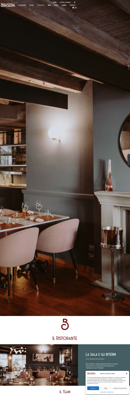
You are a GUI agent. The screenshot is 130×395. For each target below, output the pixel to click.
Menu (93, 6)
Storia (76, 6)
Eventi (100, 6)
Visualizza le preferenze (120, 388)
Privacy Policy (110, 392)
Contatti (117, 6)
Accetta (93, 388)
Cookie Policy (103, 392)
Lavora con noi (114, 3)
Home (104, 3)
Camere (108, 6)
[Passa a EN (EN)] (123, 3)
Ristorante (85, 6)
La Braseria (66, 6)
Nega (105, 388)
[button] (127, 373)
